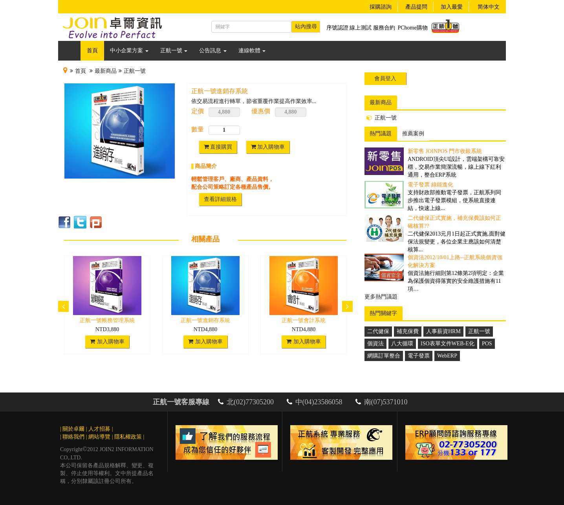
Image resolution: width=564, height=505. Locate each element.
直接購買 (218, 147)
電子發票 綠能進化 (430, 185)
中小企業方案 (129, 50)
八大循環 (402, 343)
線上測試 (361, 28)
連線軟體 (252, 50)
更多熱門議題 (380, 297)
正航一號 (174, 50)
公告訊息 (213, 50)
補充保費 (408, 331)
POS (487, 343)
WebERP (447, 356)
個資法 (375, 343)
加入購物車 (268, 147)
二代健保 (378, 331)
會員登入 (385, 78)
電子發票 (419, 356)
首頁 (92, 50)
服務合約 (384, 28)
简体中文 (489, 7)
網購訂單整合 (383, 356)
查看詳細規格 (220, 199)
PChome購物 (413, 28)
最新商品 (106, 71)
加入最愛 (452, 7)
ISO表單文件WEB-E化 (447, 343)
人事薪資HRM (443, 331)
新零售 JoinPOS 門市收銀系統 (445, 151)
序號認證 (337, 28)
